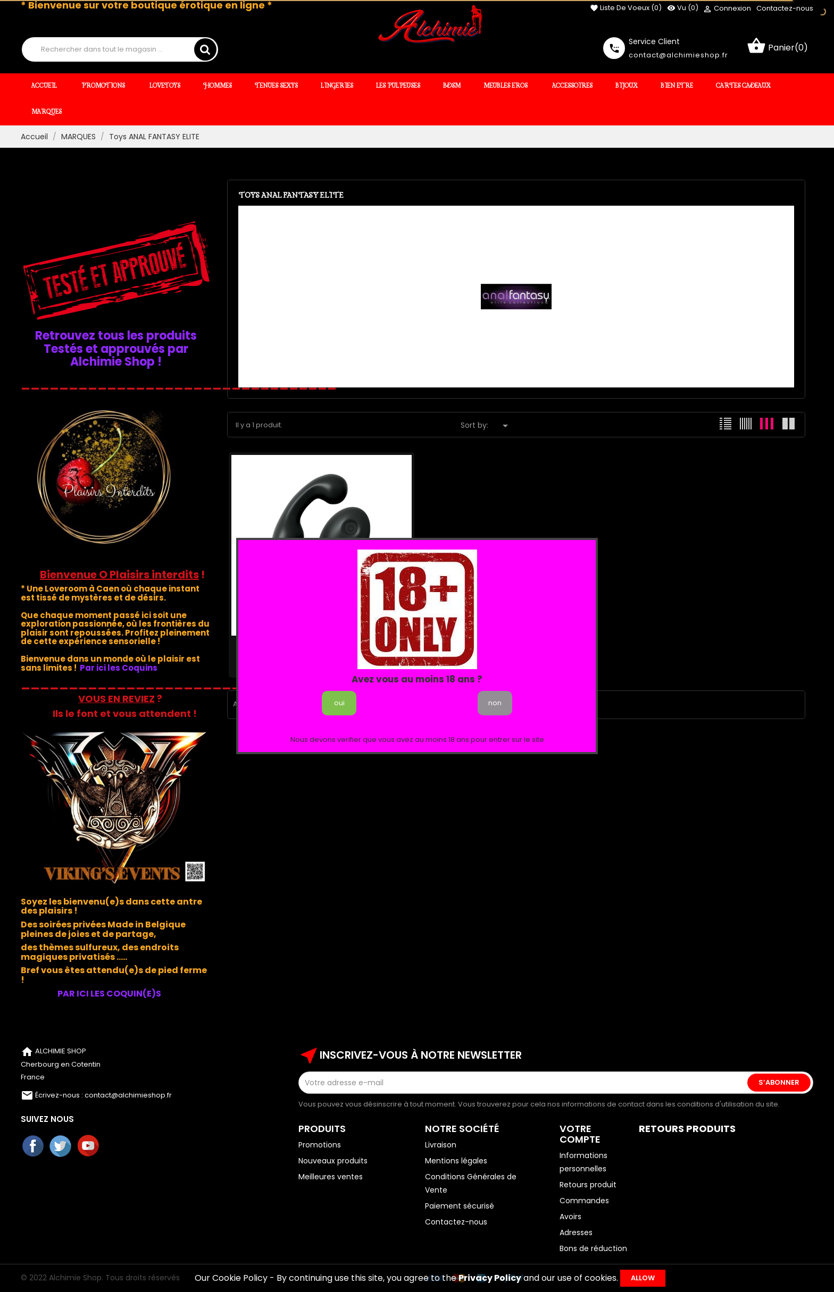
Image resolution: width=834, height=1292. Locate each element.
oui (339, 703)
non (495, 703)
